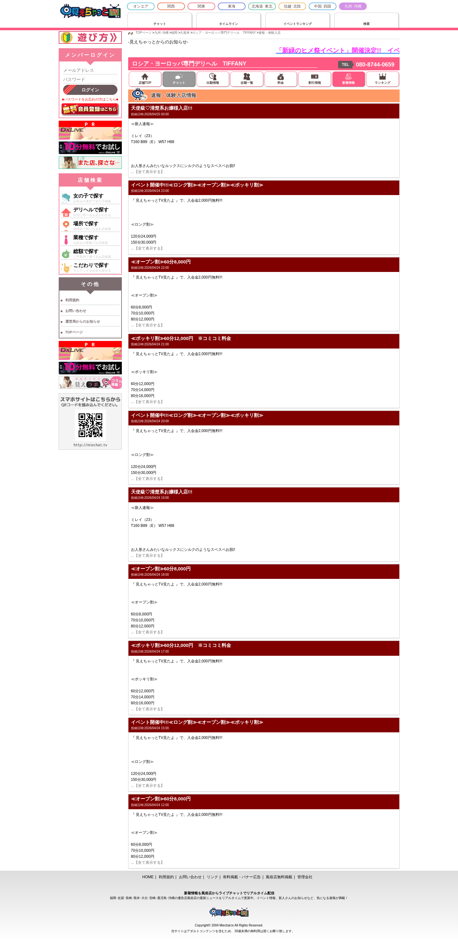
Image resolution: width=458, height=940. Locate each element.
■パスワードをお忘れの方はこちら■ (90, 99)
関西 (171, 6)
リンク (212, 877)
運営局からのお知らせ (82, 321)
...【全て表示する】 (147, 172)
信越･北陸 (292, 6)
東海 (231, 6)
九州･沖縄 (352, 6)
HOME (148, 877)
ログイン (90, 89)
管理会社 (304, 877)
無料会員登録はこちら (90, 109)
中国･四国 (322, 6)
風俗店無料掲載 (279, 877)
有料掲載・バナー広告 (242, 877)
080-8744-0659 (375, 64)
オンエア (140, 6)
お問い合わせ (75, 311)
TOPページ (74, 332)
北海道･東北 (262, 6)
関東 (201, 6)
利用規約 (72, 300)
